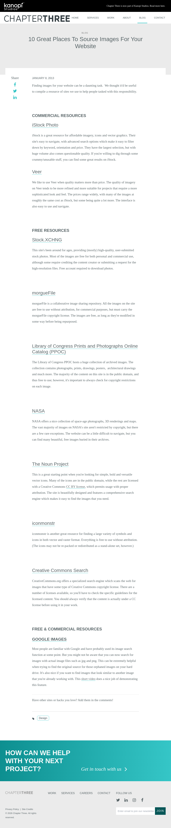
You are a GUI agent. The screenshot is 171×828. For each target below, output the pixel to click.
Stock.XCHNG (47, 239)
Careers (86, 793)
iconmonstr (43, 523)
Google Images (49, 639)
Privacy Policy (12, 809)
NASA (38, 410)
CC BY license (75, 486)
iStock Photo (45, 125)
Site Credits (27, 809)
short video (88, 679)
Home (75, 17)
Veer (37, 171)
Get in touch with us (104, 769)
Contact (159, 17)
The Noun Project (50, 464)
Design (43, 718)
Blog (142, 17)
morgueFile (43, 292)
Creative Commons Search (60, 570)
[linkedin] (15, 97)
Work (111, 17)
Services (93, 17)
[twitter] (15, 90)
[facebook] (15, 84)
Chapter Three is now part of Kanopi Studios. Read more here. (136, 6)
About (127, 17)
